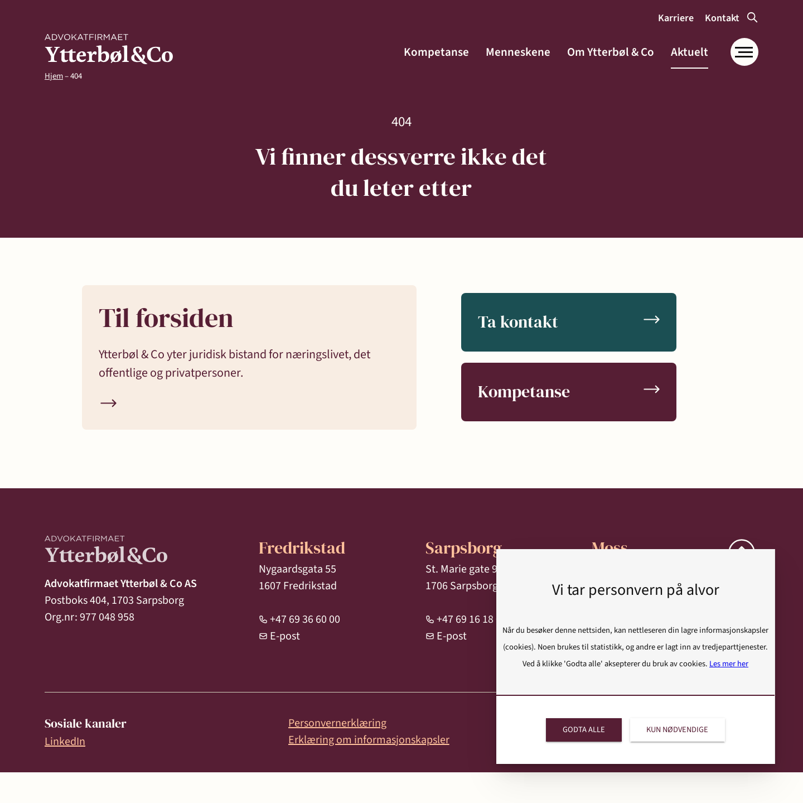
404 (76, 76)
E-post (285, 636)
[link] (109, 49)
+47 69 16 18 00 (472, 619)
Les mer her (728, 664)
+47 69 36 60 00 (305, 619)
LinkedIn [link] (65, 741)
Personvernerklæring (337, 723)
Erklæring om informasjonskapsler (368, 740)
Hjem (54, 76)
